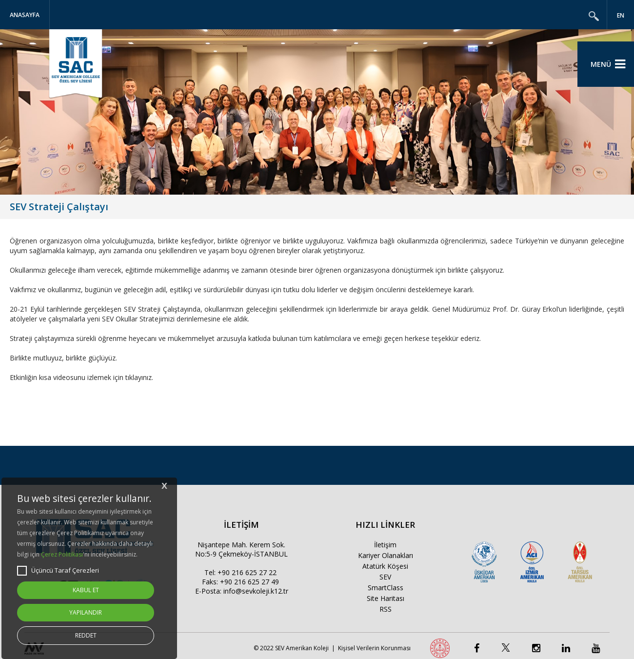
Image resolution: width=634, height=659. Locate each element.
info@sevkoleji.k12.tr (255, 591)
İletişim (385, 544)
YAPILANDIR (85, 612)
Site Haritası (385, 598)
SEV (385, 576)
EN (620, 15)
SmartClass (385, 587)
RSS (385, 609)
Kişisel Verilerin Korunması (374, 648)
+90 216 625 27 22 (247, 572)
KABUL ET (86, 590)
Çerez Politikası (62, 554)
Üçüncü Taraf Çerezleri (58, 571)
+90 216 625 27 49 (249, 581)
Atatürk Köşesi (385, 566)
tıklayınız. (139, 377)
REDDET (86, 635)
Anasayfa (25, 15)
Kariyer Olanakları (385, 555)
